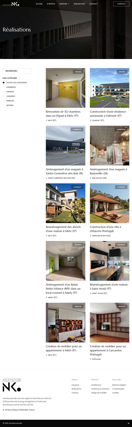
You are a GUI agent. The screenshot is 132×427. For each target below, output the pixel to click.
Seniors (8, 105)
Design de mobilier (99, 393)
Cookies (115, 393)
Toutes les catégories (15, 83)
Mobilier (8, 101)
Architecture (96, 385)
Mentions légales (119, 385)
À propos (51, 4)
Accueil (39, 4)
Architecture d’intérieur (100, 389)
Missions (64, 4)
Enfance (8, 92)
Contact (93, 4)
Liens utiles (116, 379)
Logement (9, 96)
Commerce (9, 87)
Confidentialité (118, 389)
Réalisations (79, 4)
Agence (75, 379)
